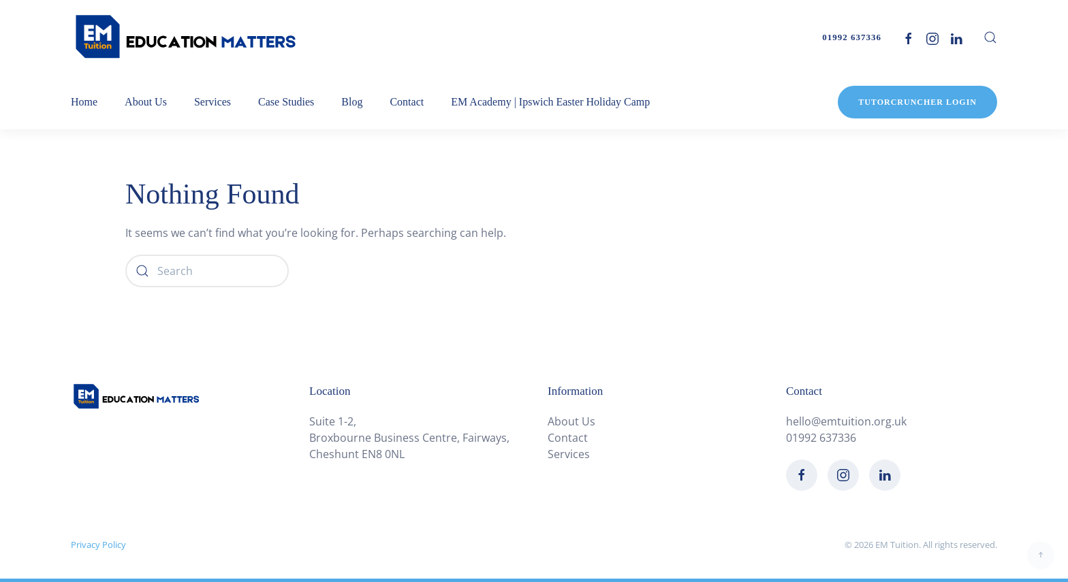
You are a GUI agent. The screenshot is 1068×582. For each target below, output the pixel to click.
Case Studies (286, 102)
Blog (351, 102)
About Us (571, 421)
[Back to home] (186, 37)
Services (569, 454)
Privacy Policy (98, 544)
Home (84, 102)
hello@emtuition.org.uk (846, 421)
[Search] (207, 271)
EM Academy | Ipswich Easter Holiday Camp (550, 102)
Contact (407, 102)
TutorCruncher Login (917, 102)
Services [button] (212, 102)
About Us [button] (146, 102)
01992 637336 (851, 37)
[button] (990, 37)
